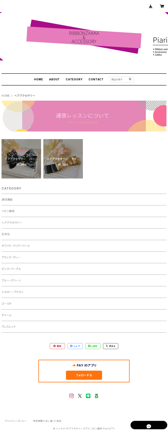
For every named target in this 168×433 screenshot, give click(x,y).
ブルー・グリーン (11, 280)
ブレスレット (9, 326)
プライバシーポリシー (16, 421)
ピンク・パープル (11, 268)
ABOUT (54, 79)
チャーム (7, 315)
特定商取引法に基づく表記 (47, 421)
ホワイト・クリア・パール (16, 245)
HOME (38, 79)
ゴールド (7, 303)
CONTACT (96, 79)
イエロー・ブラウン (13, 292)
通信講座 (7, 199)
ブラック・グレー (11, 257)
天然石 (6, 234)
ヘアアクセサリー (12, 222)
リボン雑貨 (8, 211)
